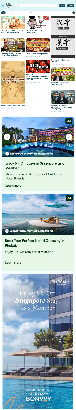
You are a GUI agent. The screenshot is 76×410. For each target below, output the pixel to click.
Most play (10, 12)
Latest (30, 12)
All (3, 12)
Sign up (71, 5)
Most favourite (20, 12)
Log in (62, 5)
